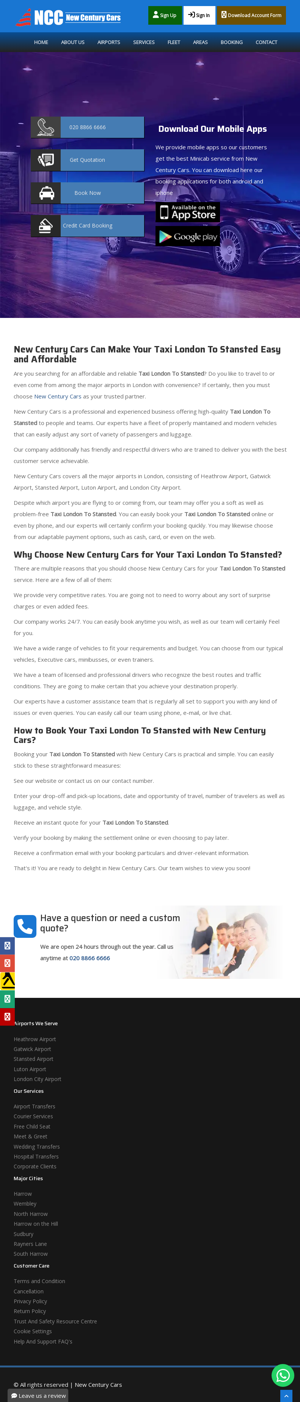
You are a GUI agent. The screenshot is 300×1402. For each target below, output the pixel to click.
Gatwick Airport (32, 1049)
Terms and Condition (39, 1281)
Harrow (23, 1193)
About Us (73, 42)
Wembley (25, 1203)
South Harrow (31, 1253)
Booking (232, 42)
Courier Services (33, 1116)
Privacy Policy (30, 1301)
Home (41, 42)
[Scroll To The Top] (286, 1396)
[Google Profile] (7, 963)
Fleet (174, 42)
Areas (200, 42)
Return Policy (30, 1311)
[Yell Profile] (7, 981)
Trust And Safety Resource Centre (55, 1321)
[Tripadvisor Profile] (7, 999)
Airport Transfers (34, 1106)
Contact (266, 42)
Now (87, 192)
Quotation (87, 159)
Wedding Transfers (37, 1146)
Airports (108, 42)
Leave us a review (38, 1395)
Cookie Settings (33, 1331)
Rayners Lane (30, 1243)
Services (144, 42)
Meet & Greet (30, 1136)
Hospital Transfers (36, 1156)
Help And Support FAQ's (43, 1341)
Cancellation (29, 1291)
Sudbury (23, 1234)
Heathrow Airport (35, 1039)
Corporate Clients (35, 1166)
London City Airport (37, 1079)
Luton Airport (30, 1069)
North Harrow (31, 1213)
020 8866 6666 (89, 958)
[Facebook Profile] (7, 946)
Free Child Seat (32, 1126)
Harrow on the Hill (36, 1223)
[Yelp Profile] (7, 1017)
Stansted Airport (33, 1058)
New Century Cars (57, 396)
